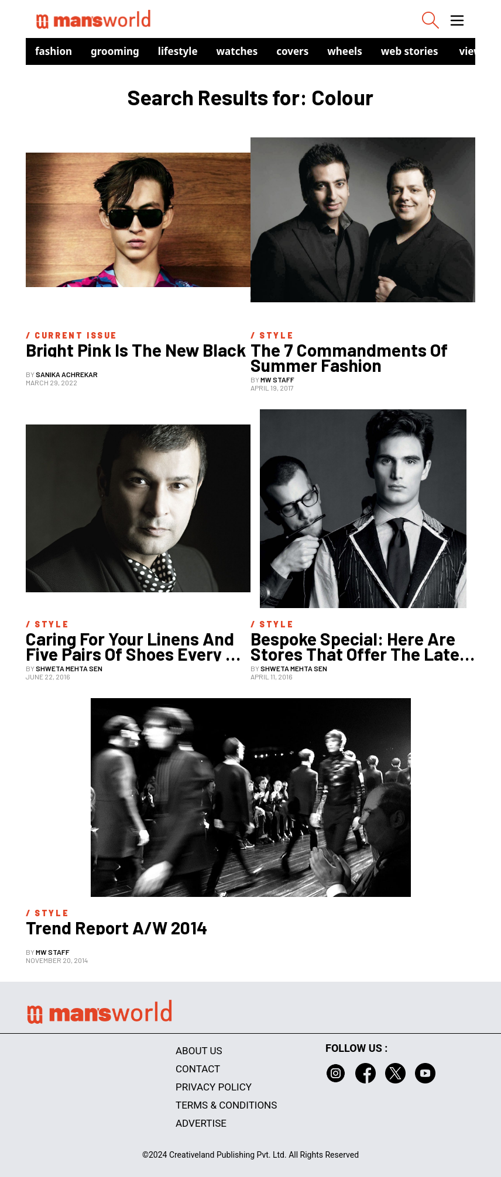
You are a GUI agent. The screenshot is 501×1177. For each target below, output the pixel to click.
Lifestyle (178, 51)
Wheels (344, 51)
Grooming (115, 51)
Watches (237, 51)
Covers (292, 51)
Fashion (53, 51)
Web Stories (409, 51)
